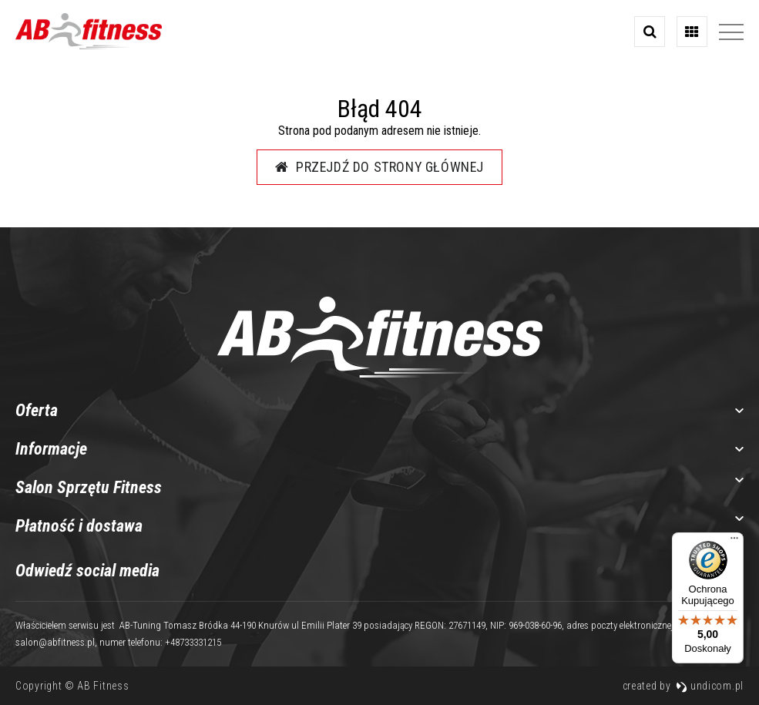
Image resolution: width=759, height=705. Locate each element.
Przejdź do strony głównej (379, 167)
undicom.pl (710, 686)
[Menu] (734, 541)
